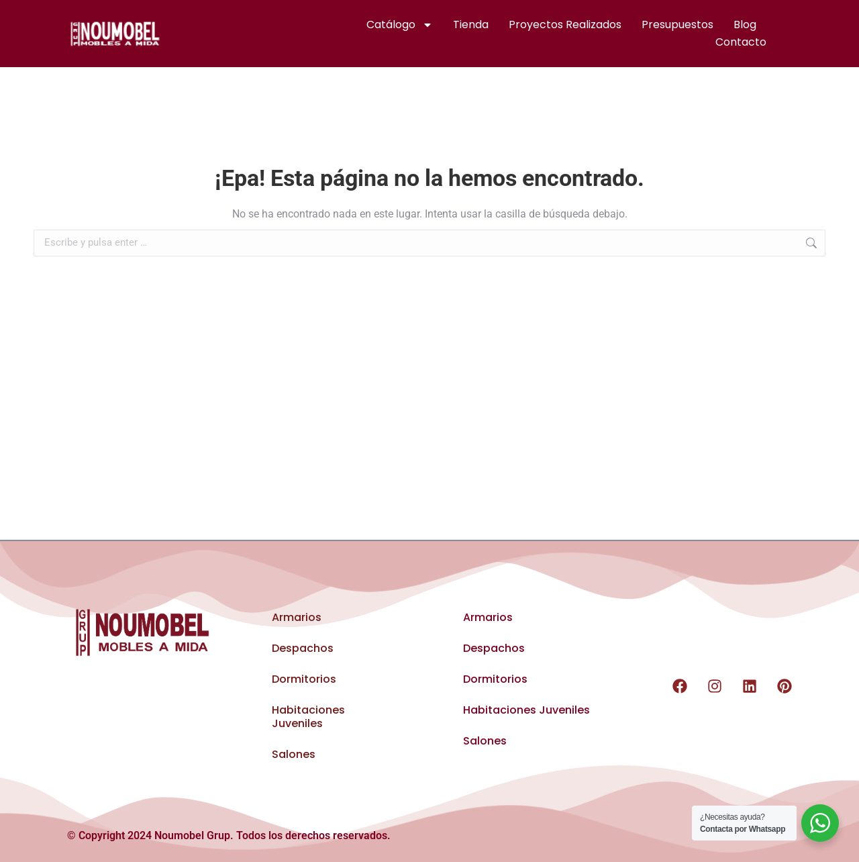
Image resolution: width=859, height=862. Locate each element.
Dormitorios (304, 679)
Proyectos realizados (565, 24)
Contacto (740, 42)
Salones (293, 754)
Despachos (303, 648)
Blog (745, 24)
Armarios (296, 617)
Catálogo (399, 25)
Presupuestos (677, 24)
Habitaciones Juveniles (308, 716)
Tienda (471, 24)
